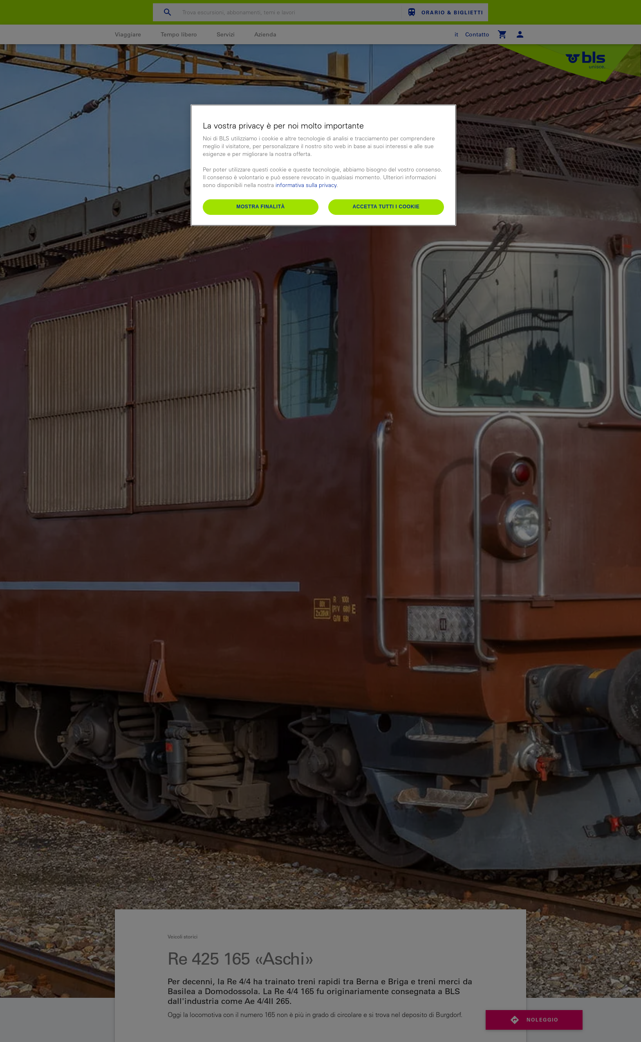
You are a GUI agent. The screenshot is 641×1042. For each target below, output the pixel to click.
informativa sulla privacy (306, 185)
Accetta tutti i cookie (385, 207)
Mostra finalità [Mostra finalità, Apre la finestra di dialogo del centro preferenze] (260, 207)
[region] (323, 165)
